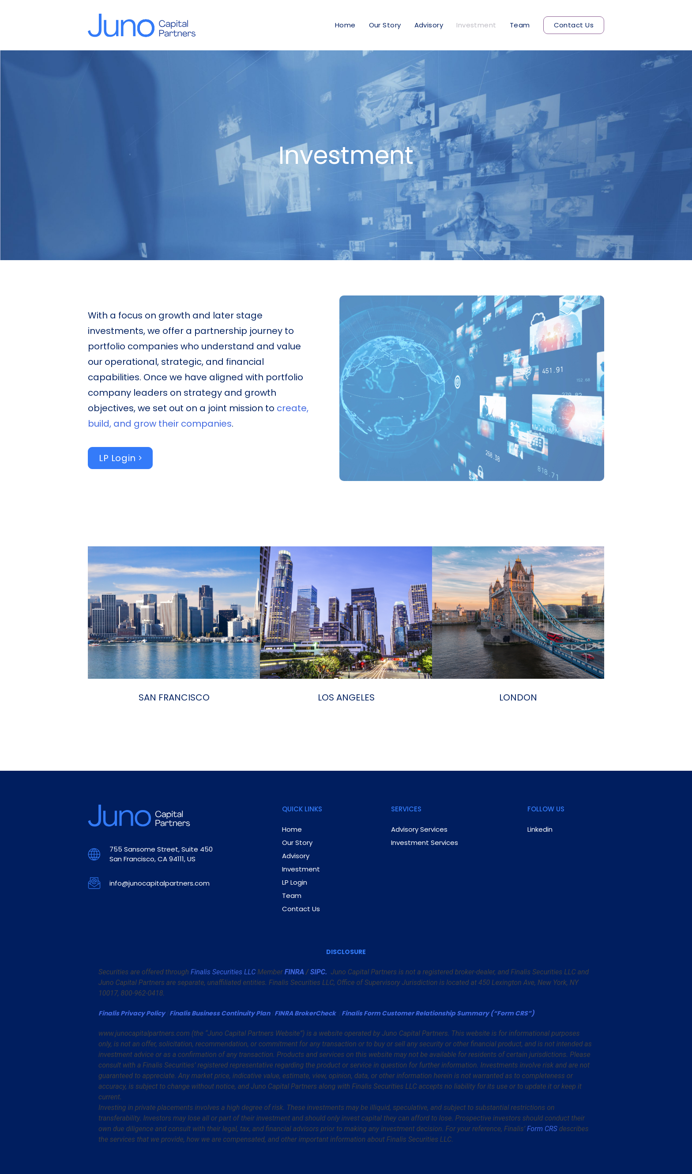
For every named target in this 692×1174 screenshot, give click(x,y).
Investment (476, 25)
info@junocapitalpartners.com (159, 883)
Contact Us (574, 25)
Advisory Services (419, 829)
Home (345, 25)
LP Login (117, 458)
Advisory (429, 25)
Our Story (385, 25)
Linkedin (540, 829)
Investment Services (424, 842)
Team (520, 25)
